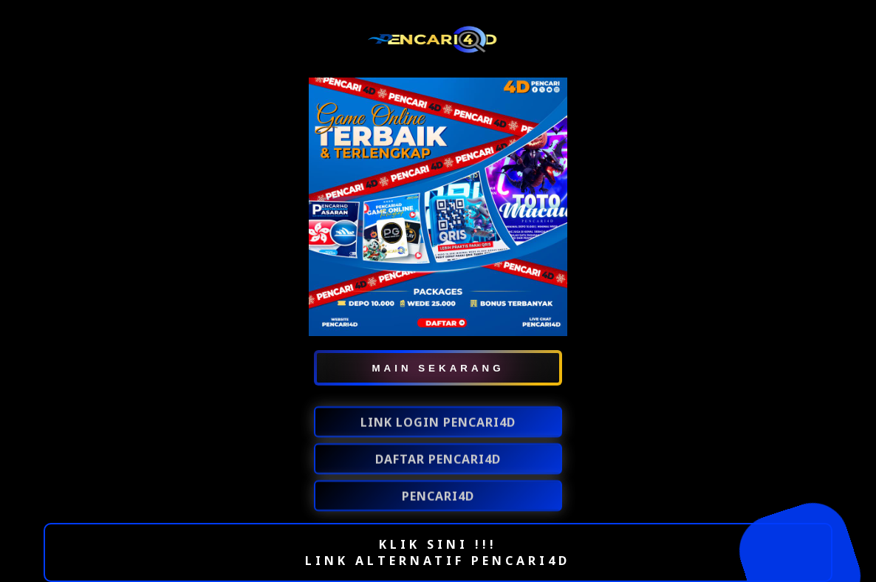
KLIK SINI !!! (438, 544)
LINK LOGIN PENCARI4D (438, 423)
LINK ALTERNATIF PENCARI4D (437, 560)
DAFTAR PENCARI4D (438, 460)
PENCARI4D (438, 497)
